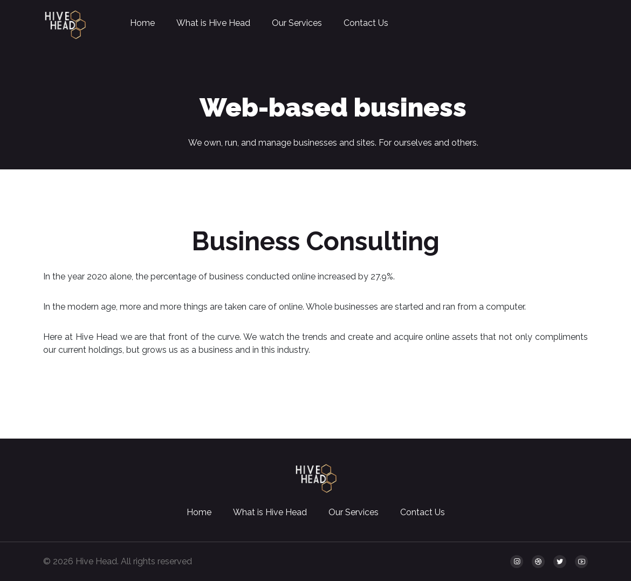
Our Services (297, 23)
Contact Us (366, 23)
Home (142, 23)
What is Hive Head (213, 23)
